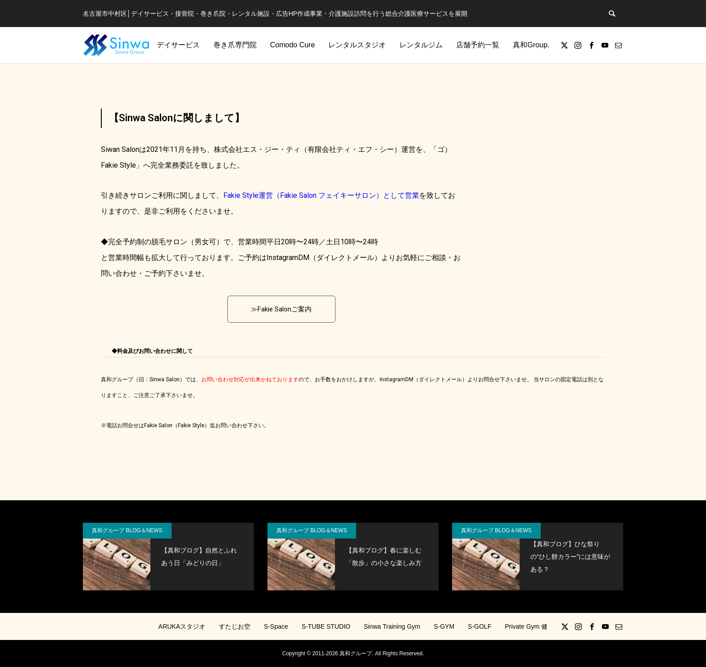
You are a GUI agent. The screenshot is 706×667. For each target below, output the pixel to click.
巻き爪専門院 (235, 45)
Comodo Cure (292, 45)
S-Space (276, 626)
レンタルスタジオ (357, 45)
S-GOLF (479, 626)
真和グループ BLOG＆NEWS (127, 530)
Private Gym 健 (526, 626)
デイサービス (178, 45)
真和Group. (531, 45)
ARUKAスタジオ (181, 626)
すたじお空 (234, 626)
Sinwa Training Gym (392, 626)
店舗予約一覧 (477, 45)
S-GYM (444, 626)
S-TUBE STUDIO (326, 626)
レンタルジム (421, 45)
